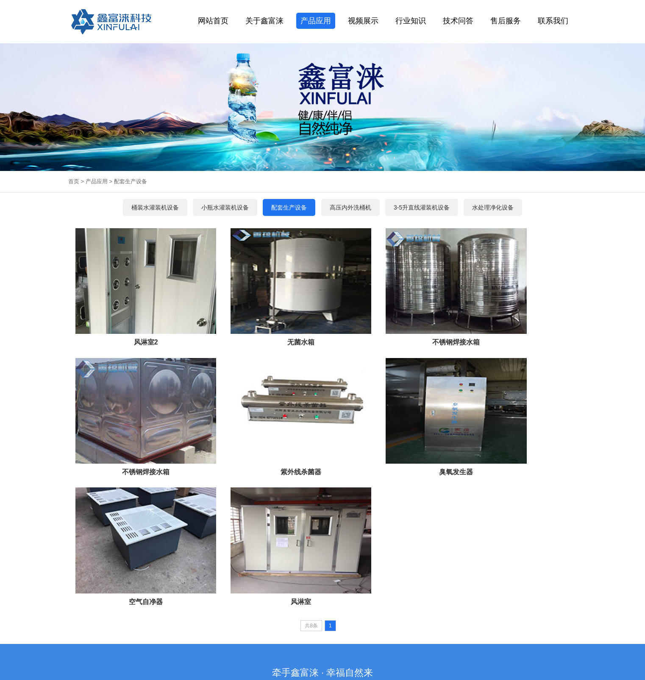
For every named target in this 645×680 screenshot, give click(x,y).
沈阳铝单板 (414, 619)
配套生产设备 (130, 181)
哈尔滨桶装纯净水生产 (337, 619)
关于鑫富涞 (264, 21)
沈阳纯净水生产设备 (190, 619)
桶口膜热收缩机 (271, 529)
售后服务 (505, 21)
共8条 (311, 454)
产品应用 (315, 21)
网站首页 (213, 21)
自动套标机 (303, 529)
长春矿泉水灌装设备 (285, 619)
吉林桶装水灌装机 (237, 619)
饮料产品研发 (382, 619)
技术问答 (458, 21)
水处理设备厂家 (100, 619)
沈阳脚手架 (444, 619)
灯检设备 (327, 529)
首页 (73, 181)
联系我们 (553, 21)
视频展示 (363, 21)
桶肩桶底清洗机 (393, 529)
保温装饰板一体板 (142, 619)
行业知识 (410, 21)
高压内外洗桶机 (357, 529)
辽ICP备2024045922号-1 (392, 651)
